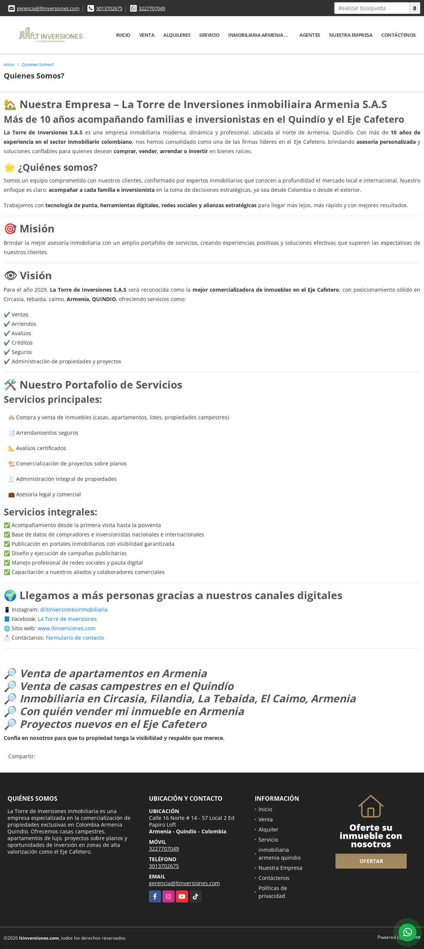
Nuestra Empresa (351, 35)
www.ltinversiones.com (67, 628)
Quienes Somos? (38, 64)
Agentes (309, 35)
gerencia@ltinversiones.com (48, 8)
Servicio (209, 35)
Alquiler (268, 829)
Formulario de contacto (75, 637)
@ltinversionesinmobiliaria (74, 609)
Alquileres (176, 35)
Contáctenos (398, 35)
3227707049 (152, 8)
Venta (147, 35)
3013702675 (109, 8)
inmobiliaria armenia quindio (261, 35)
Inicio (123, 35)
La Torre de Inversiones (67, 618)
